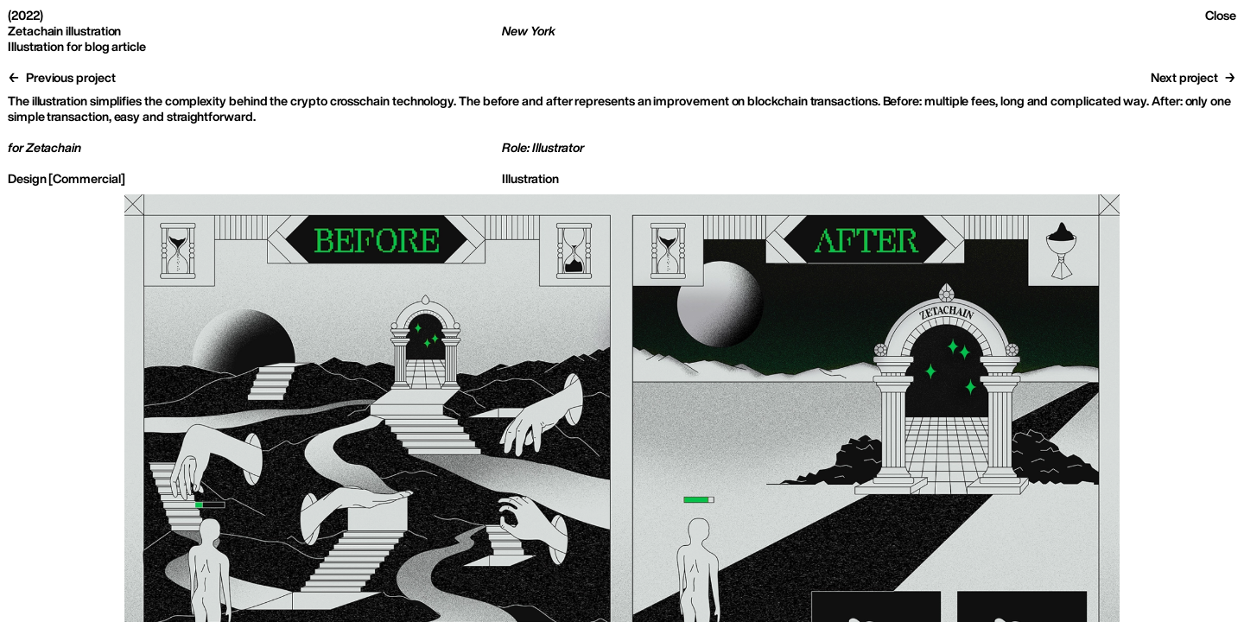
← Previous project (62, 77)
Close (1220, 15)
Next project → (1193, 77)
